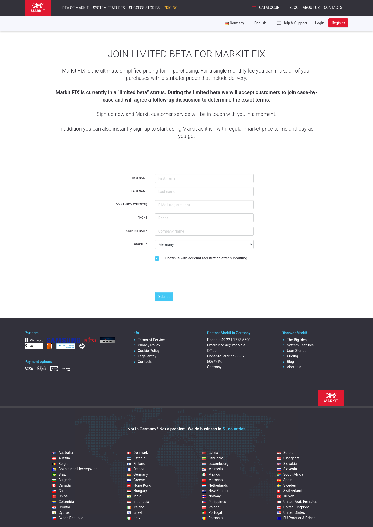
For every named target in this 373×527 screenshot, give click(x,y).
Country (140, 244)
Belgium (62, 463)
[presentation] (194, 278)
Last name (139, 191)
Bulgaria (62, 480)
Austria (61, 458)
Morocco (212, 480)
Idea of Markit (75, 8)
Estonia (136, 458)
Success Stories (144, 8)
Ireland (136, 507)
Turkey (285, 496)
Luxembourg (215, 463)
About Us (311, 7)
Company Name (136, 231)
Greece (136, 480)
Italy (133, 518)
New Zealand (215, 491)
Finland (136, 463)
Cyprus (61, 512)
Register (338, 23)
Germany (137, 474)
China (60, 496)
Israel (134, 512)
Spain (284, 480)
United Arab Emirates (297, 502)
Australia (62, 453)
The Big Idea (294, 340)
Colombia (63, 502)
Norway (211, 496)
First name (139, 178)
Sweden (286, 485)
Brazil (60, 474)
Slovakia (287, 463)
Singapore (288, 458)
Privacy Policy (146, 345)
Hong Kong (139, 485)
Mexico (211, 474)
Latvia (210, 453)
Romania (212, 518)
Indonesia (138, 502)
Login (319, 23)
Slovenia (287, 469)
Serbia (285, 453)
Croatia (61, 507)
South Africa (290, 474)
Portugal (212, 512)
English (260, 23)
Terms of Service (149, 340)
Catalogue (265, 7)
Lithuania (212, 458)
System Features (109, 8)
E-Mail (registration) (131, 204)
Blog (294, 7)
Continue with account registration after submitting (206, 258)
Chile (59, 491)
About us (291, 367)
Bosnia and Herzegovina (75, 469)
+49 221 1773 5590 (234, 340)
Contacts (333, 7)
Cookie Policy (146, 351)
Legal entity (144, 356)
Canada (61, 485)
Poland (210, 507)
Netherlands (215, 485)
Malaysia (212, 469)
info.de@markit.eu (232, 345)
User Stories (294, 351)
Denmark (137, 453)
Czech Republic (67, 518)
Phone (142, 217)
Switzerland (289, 491)
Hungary (137, 491)
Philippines (214, 502)
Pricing (171, 8)
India (134, 496)
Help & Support (292, 23)
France (135, 469)
